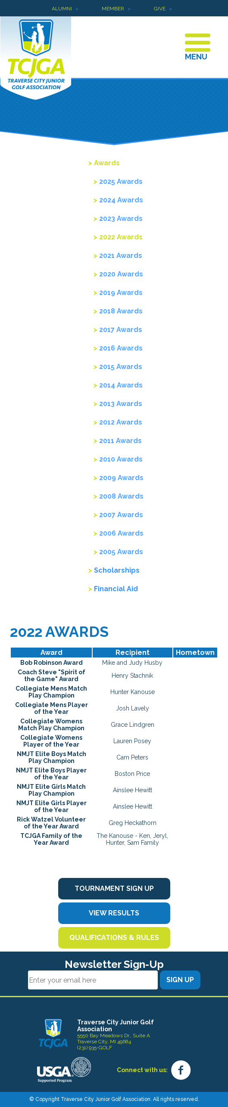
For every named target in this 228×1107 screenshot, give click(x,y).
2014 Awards (121, 385)
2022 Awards (121, 237)
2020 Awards (121, 274)
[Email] (93, 980)
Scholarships (117, 570)
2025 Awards (121, 181)
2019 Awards (121, 292)
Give (160, 9)
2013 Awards (120, 404)
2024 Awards (121, 200)
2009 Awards (121, 478)
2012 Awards (120, 422)
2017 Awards (120, 330)
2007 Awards (121, 515)
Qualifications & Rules (114, 937)
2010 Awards (121, 459)
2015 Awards (120, 367)
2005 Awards (121, 552)
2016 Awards (121, 348)
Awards (107, 163)
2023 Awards (121, 218)
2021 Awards (120, 255)
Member (113, 9)
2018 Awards (121, 311)
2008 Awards (121, 496)
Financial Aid (116, 589)
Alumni (62, 9)
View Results (114, 913)
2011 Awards (120, 441)
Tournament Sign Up (114, 888)
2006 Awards (121, 533)
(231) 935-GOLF (94, 1048)
